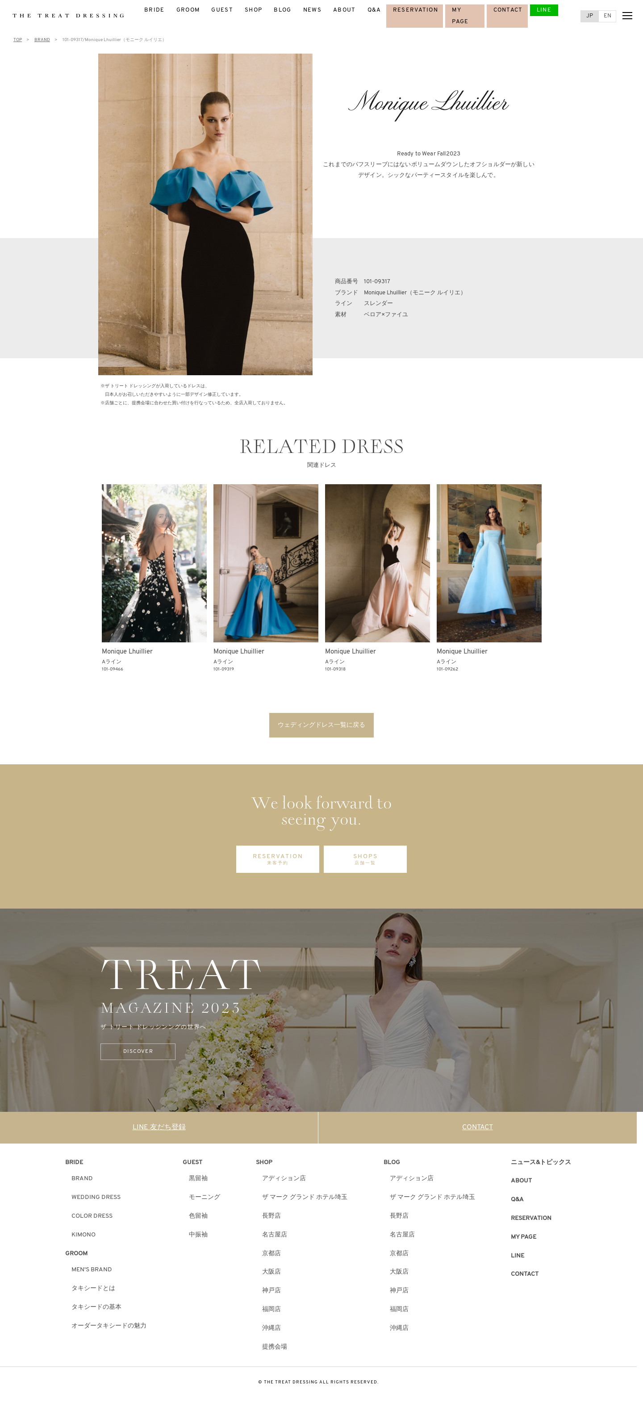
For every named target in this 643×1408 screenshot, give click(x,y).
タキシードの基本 (96, 1308)
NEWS (312, 10)
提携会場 (274, 1347)
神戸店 (271, 1291)
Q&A (374, 10)
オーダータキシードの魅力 (108, 1327)
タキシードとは (93, 1289)
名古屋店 (274, 1235)
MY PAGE (523, 1238)
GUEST (222, 10)
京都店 (271, 1254)
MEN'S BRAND (91, 1270)
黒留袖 (198, 1179)
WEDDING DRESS (96, 1198)
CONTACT (508, 10)
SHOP (253, 10)
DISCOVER (135, 1052)
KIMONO (83, 1235)
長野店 (271, 1217)
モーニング (204, 1198)
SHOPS (365, 860)
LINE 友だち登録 (159, 1128)
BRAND (82, 1179)
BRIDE (154, 10)
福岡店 (271, 1310)
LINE (544, 10)
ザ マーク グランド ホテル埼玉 (304, 1198)
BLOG (282, 10)
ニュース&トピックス (541, 1163)
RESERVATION (415, 10)
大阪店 (271, 1273)
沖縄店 (271, 1329)
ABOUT (344, 10)
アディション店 (284, 1179)
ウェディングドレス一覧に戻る (321, 725)
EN (607, 16)
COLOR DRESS (92, 1217)
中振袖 (198, 1235)
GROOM (188, 10)
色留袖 (198, 1217)
